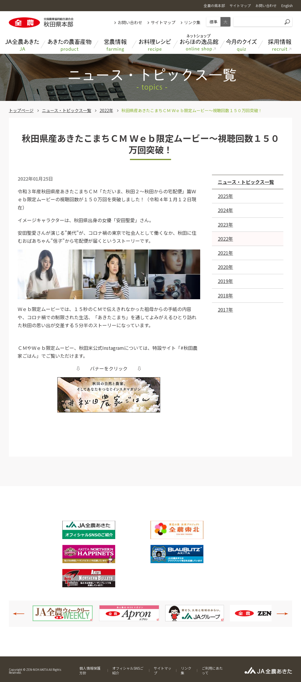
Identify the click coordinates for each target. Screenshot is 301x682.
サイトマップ (163, 22)
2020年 (225, 266)
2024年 (225, 210)
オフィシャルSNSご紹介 (127, 670)
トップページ (21, 110)
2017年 (225, 309)
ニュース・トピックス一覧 (66, 110)
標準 (213, 22)
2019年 (225, 281)
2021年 (225, 252)
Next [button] (279, 614)
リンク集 (192, 22)
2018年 (225, 295)
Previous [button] (21, 614)
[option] (62, 613)
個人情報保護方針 (90, 670)
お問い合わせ (130, 22)
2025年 (225, 195)
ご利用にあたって (212, 670)
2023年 (225, 224)
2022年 (106, 110)
